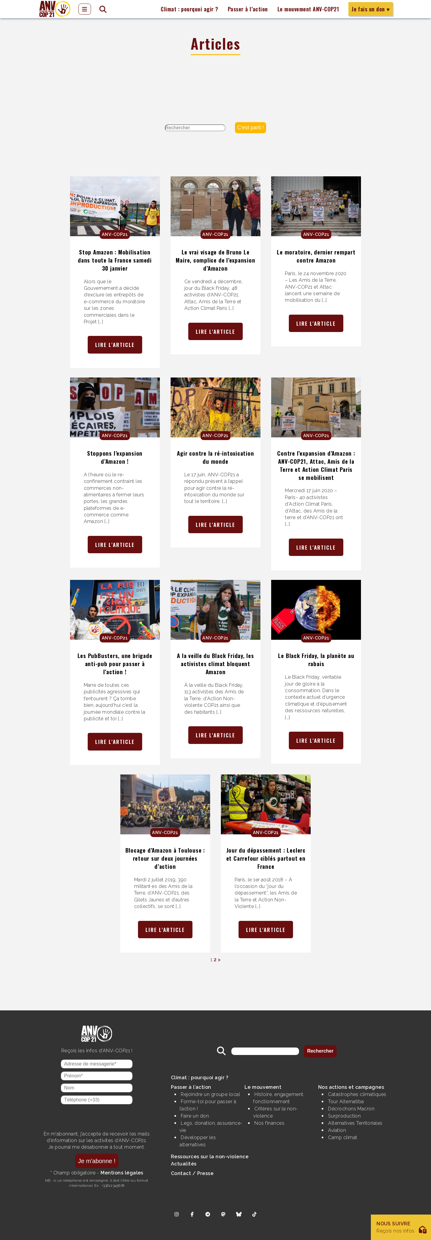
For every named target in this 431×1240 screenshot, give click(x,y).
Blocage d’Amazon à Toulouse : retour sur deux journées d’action (165, 858)
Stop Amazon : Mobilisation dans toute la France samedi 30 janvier (115, 260)
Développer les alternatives (198, 1141)
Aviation (337, 1130)
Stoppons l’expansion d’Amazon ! (114, 457)
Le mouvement (263, 1087)
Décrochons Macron (351, 1109)
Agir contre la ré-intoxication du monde (215, 457)
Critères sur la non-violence (275, 1112)
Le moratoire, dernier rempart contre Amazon (316, 256)
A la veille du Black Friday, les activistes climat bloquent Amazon (215, 663)
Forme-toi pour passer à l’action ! (208, 1105)
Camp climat (342, 1137)
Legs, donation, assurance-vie (211, 1126)
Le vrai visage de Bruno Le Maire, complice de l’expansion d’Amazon (215, 260)
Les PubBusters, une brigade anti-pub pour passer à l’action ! (115, 663)
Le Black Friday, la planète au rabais (316, 659)
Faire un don (195, 1116)
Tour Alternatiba (346, 1101)
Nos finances (269, 1123)
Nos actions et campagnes (351, 1087)
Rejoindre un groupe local (210, 1094)
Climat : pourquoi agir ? (189, 9)
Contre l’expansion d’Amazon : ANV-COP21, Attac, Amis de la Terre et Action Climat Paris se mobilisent (316, 465)
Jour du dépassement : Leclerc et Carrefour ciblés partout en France (266, 858)
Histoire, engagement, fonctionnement (278, 1098)
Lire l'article (115, 344)
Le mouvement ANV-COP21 (308, 9)
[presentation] (96, 1117)
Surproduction (344, 1116)
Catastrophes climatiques (357, 1094)
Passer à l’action (248, 9)
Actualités (184, 1164)
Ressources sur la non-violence (209, 1156)
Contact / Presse (192, 1173)
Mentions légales (122, 1173)
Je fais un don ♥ (370, 9)
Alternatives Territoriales (355, 1123)
